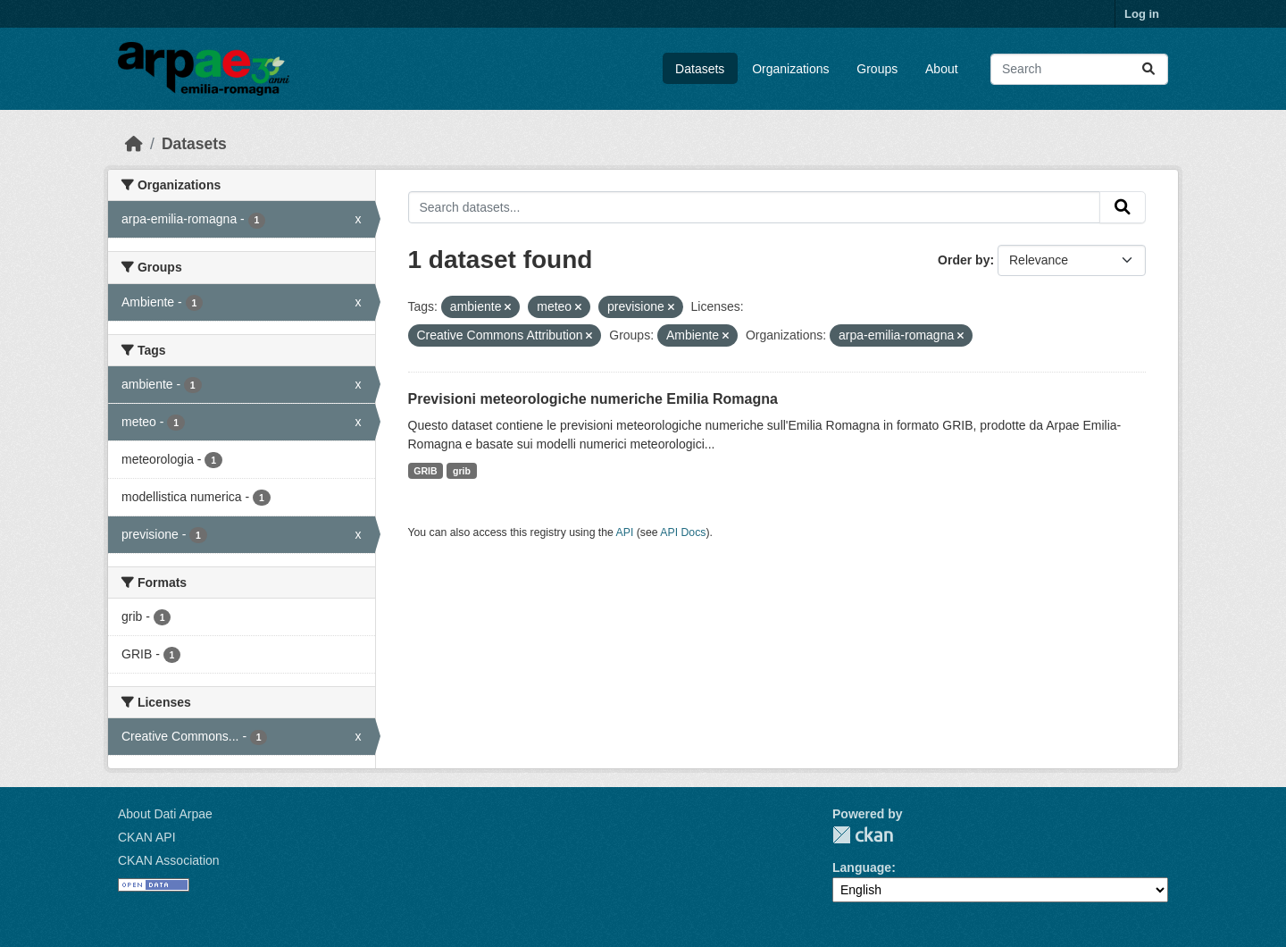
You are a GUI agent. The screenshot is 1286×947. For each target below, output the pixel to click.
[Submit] (1148, 69)
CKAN (862, 834)
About (941, 69)
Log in (1141, 14)
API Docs (683, 532)
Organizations (790, 69)
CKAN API (147, 837)
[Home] (134, 144)
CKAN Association (169, 860)
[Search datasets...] (1079, 69)
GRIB (425, 470)
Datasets (699, 69)
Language (861, 867)
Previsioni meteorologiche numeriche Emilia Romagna (593, 398)
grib (462, 470)
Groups (877, 69)
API (625, 532)
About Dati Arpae (165, 814)
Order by (964, 260)
